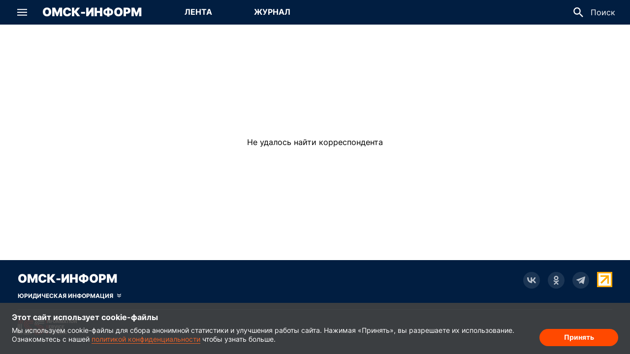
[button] (22, 12)
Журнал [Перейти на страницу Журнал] (272, 12)
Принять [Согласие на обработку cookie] (579, 337)
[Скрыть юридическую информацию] (69, 296)
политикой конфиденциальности (146, 339)
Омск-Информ (92, 12)
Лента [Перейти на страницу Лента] (198, 12)
